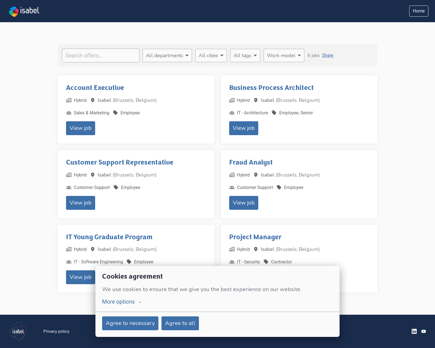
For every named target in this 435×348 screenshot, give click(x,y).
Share (327, 55)
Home (419, 11)
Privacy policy (56, 331)
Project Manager (255, 237)
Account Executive (95, 88)
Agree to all (180, 323)
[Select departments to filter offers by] (167, 55)
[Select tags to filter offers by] (245, 55)
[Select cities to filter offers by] (211, 55)
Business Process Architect (271, 88)
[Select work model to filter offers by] (284, 55)
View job (81, 128)
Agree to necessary (130, 323)
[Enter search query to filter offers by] (100, 55)
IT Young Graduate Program (109, 237)
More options (121, 301)
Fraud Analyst (251, 162)
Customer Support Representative (119, 162)
